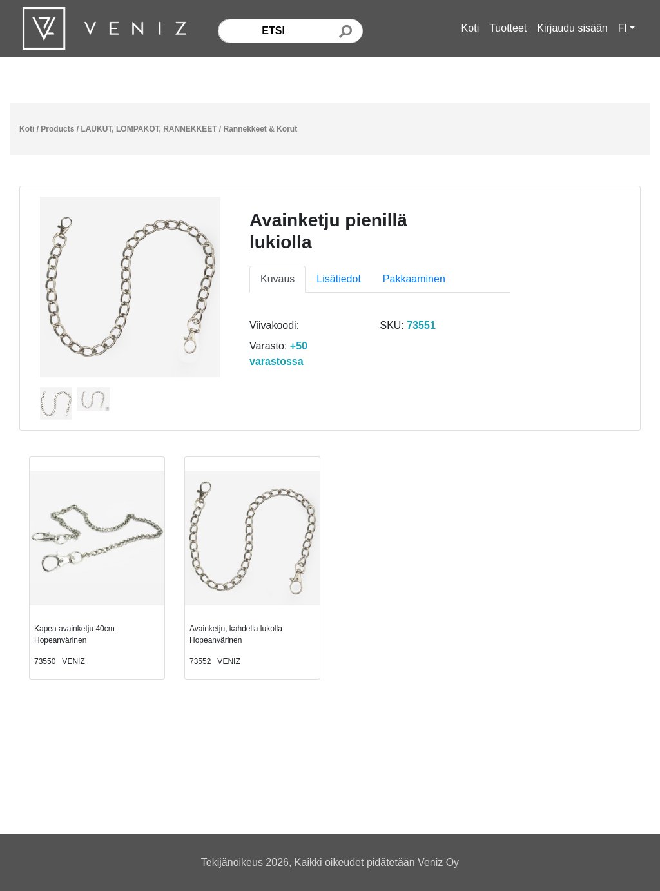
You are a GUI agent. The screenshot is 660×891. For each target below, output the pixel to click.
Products (57, 128)
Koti (470, 28)
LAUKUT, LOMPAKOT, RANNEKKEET (149, 128)
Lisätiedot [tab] (338, 278)
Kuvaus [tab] (277, 278)
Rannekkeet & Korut (261, 128)
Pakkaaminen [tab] (414, 278)
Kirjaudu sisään (572, 28)
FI (622, 28)
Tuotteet (508, 28)
